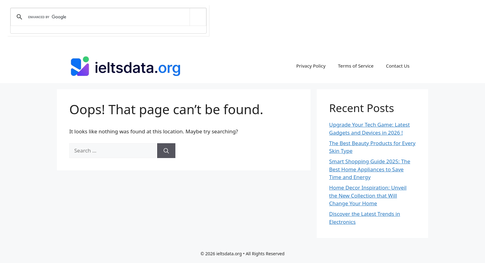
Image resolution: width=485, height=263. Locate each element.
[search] (107, 17)
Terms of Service (355, 66)
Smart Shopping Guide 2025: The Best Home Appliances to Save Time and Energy (369, 169)
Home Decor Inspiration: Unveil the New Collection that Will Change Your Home (367, 195)
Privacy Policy (311, 66)
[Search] (166, 150)
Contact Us (398, 66)
